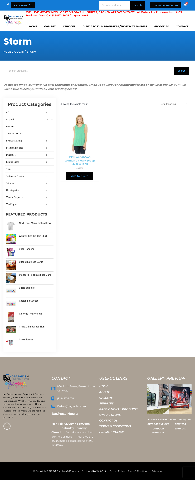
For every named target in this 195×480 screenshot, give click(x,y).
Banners (27, 127)
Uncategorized (27, 190)
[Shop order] (172, 104)
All (27, 113)
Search (138, 5)
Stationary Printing (27, 176)
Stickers (27, 183)
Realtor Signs (27, 162)
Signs (27, 169)
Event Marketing (29, 141)
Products (161, 26)
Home (33, 26)
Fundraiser (27, 155)
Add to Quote (80, 177)
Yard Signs (27, 205)
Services (69, 26)
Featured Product (27, 148)
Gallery (50, 26)
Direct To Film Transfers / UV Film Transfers (114, 26)
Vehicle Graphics (27, 197)
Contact (182, 26)
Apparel (29, 120)
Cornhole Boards (27, 134)
